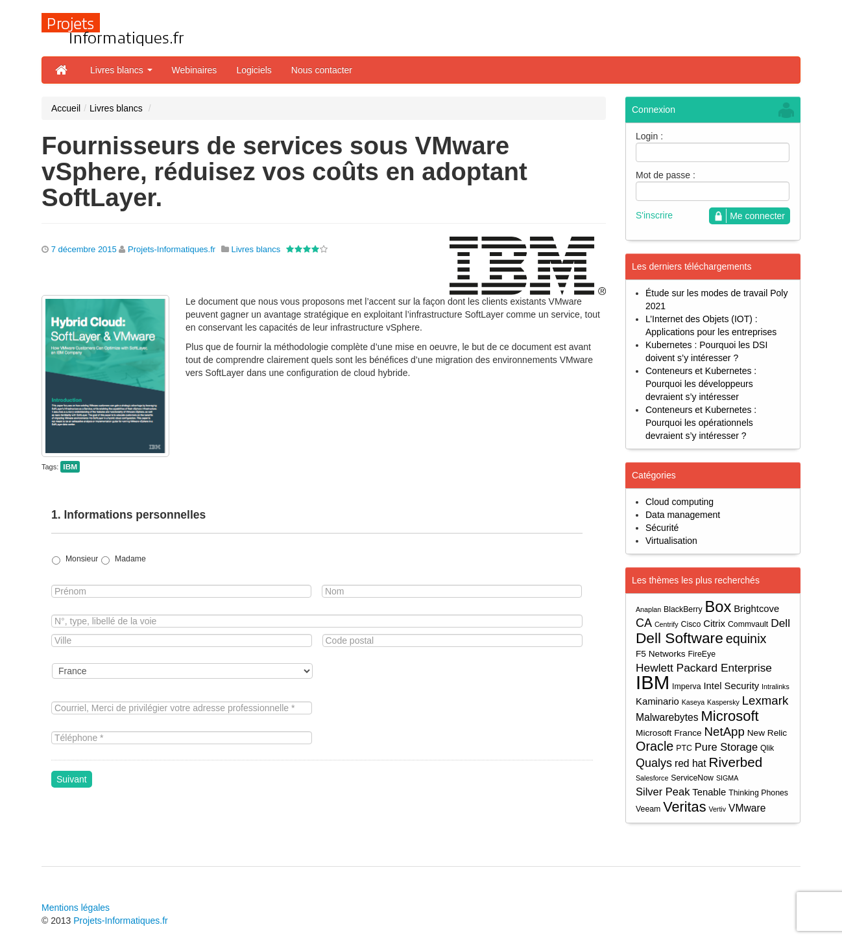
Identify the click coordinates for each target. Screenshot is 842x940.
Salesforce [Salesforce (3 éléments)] (652, 778)
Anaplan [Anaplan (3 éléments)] (648, 609)
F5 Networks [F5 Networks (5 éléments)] (661, 654)
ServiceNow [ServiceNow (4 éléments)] (692, 777)
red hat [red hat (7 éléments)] (690, 763)
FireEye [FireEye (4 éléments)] (702, 654)
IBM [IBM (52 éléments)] (652, 682)
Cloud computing (679, 502)
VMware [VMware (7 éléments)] (746, 808)
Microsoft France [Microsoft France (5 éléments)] (669, 733)
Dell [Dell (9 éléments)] (780, 623)
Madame (130, 558)
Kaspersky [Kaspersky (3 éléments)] (723, 702)
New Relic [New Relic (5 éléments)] (767, 733)
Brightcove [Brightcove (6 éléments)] (756, 609)
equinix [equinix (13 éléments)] (746, 639)
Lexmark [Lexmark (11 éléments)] (765, 700)
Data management (682, 515)
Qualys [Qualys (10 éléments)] (654, 763)
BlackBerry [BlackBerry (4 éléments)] (683, 609)
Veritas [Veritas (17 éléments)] (684, 807)
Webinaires (194, 70)
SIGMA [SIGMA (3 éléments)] (727, 778)
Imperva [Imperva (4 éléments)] (686, 686)
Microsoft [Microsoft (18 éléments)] (729, 716)
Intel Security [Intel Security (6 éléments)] (731, 686)
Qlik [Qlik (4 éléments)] (767, 748)
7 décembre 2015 (84, 249)
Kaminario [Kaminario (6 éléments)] (657, 701)
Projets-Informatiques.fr (171, 249)
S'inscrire (654, 215)
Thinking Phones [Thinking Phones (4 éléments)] (758, 792)
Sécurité (662, 528)
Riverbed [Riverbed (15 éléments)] (736, 762)
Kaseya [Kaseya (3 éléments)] (693, 702)
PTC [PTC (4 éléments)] (684, 748)
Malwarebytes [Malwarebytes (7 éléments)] (667, 717)
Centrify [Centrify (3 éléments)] (667, 624)
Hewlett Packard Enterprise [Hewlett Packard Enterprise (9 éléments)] (704, 667)
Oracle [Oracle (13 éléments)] (654, 746)
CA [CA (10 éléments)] (644, 623)
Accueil (65, 108)
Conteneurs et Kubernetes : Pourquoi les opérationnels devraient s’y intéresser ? (700, 423)
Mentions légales (76, 907)
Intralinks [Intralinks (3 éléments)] (775, 686)
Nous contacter (321, 70)
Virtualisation (671, 540)
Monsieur (82, 558)
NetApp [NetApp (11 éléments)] (724, 731)
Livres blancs (121, 70)
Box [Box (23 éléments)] (718, 607)
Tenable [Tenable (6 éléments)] (709, 792)
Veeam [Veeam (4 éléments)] (648, 809)
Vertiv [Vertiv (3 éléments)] (717, 809)
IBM (70, 466)
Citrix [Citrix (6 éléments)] (714, 623)
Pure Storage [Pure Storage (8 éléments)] (726, 747)
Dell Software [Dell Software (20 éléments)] (679, 638)
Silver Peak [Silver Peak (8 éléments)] (663, 791)
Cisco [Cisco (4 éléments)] (691, 624)
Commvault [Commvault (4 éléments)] (748, 624)
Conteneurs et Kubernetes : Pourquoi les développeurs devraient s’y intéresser (700, 384)
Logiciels (253, 70)
